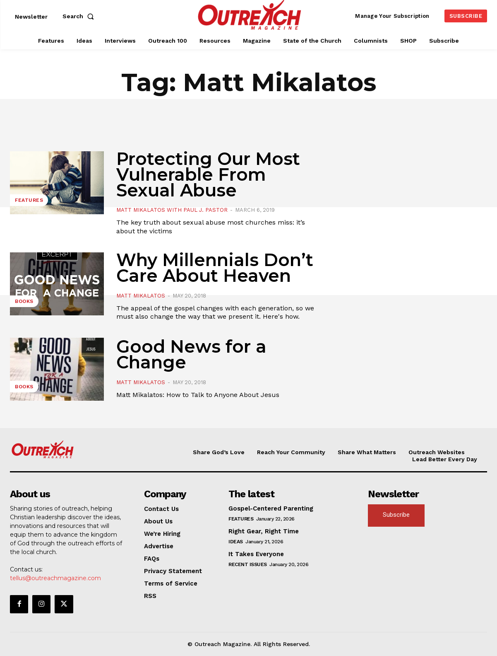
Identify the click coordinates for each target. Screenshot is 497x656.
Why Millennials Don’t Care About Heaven (214, 267)
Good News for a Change (191, 354)
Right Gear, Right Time (263, 531)
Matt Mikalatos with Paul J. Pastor (172, 210)
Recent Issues (247, 564)
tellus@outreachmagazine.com (55, 578)
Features (29, 200)
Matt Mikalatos (140, 296)
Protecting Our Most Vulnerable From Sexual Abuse (208, 174)
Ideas (235, 542)
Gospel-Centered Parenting (270, 508)
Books (24, 301)
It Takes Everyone (256, 554)
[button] (79, 16)
